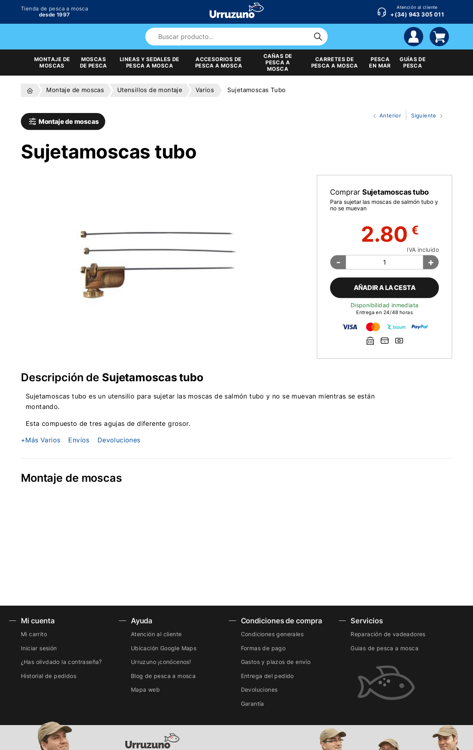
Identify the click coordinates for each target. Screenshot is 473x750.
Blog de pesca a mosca (163, 675)
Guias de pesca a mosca (384, 648)
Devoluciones (119, 440)
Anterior (384, 115)
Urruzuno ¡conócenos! (161, 661)
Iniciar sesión (39, 648)
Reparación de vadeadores (388, 634)
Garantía (252, 703)
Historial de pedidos (48, 675)
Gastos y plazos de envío (276, 661)
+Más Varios (40, 440)
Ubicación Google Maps (163, 648)
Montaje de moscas (63, 121)
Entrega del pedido (267, 675)
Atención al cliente (156, 634)
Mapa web (145, 689)
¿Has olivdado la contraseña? (61, 661)
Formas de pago (263, 648)
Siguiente (425, 115)
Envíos (78, 440)
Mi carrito (34, 634)
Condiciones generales (272, 634)
